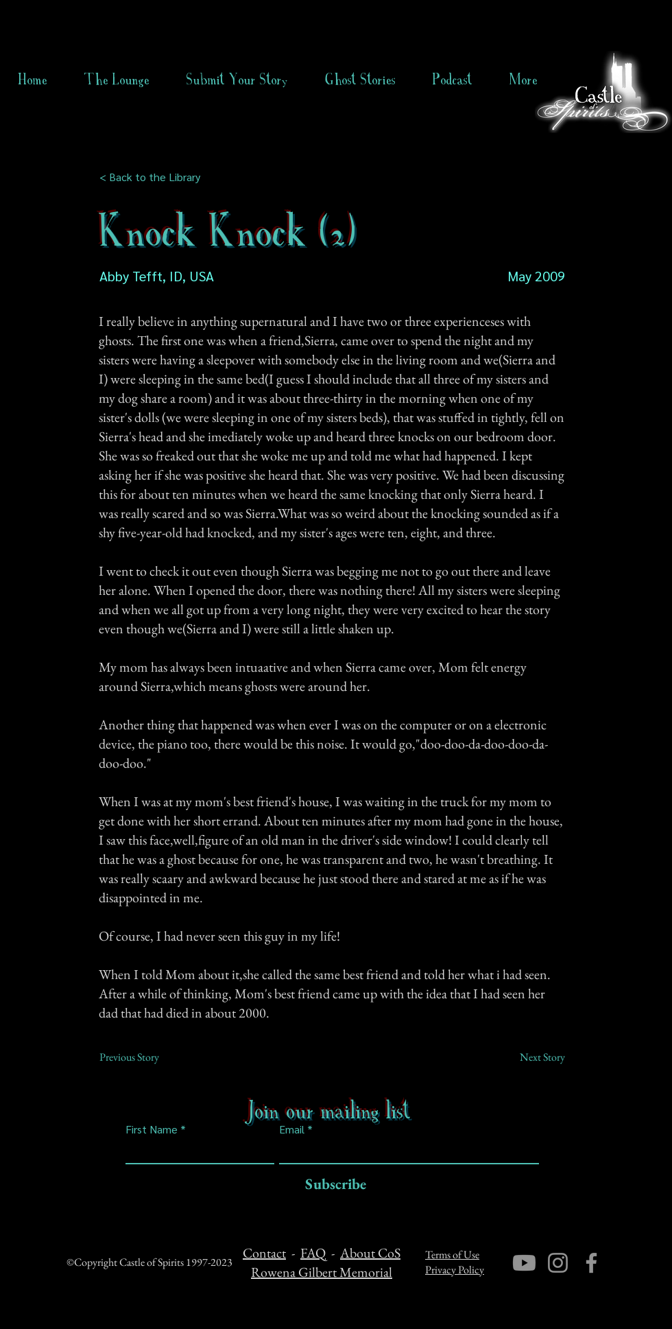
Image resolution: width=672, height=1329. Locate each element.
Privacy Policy (454, 1269)
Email (291, 1129)
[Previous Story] (144, 1057)
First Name (151, 1129)
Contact (264, 1253)
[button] (360, 79)
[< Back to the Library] (153, 177)
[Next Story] (530, 1057)
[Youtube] (524, 1262)
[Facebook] (591, 1262)
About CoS (370, 1253)
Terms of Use (452, 1254)
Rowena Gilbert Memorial (321, 1272)
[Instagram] (557, 1262)
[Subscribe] (332, 1184)
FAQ (313, 1253)
